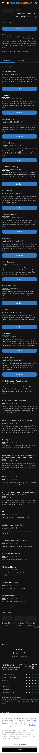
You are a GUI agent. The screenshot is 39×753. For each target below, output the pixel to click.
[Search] (36, 3)
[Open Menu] (3, 3)
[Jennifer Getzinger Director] (19, 627)
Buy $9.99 (19, 29)
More (3, 47)
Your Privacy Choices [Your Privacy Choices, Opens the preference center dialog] (19, 744)
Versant (17, 719)
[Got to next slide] (37, 627)
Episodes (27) (7, 60)
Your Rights (32, 725)
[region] (19, 733)
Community (15, 656)
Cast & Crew (22, 60)
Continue (19, 749)
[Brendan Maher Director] (7, 627)
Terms (6, 721)
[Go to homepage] (19, 3)
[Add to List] (36, 17)
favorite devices (25, 51)
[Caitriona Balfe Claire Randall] (31, 627)
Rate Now (24, 656)
